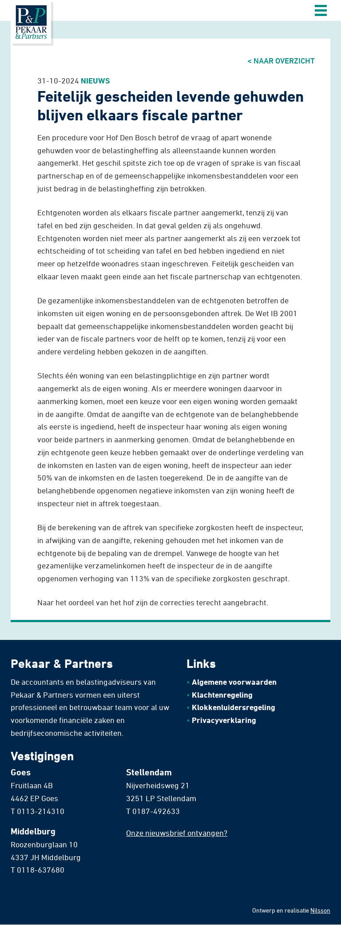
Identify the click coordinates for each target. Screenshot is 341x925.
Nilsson (320, 910)
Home (31, 22)
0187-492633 (156, 810)
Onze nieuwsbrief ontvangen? (176, 832)
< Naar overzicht (281, 60)
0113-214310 (40, 810)
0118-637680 (40, 869)
